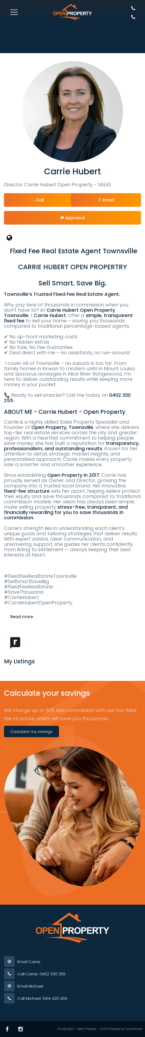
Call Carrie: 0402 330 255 (41, 974)
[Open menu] (14, 12)
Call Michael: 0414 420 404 (42, 998)
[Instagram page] (20, 1029)
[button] (106, 200)
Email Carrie (28, 962)
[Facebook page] (7, 1029)
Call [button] (37, 200)
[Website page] (72, 238)
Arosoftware (133, 1029)
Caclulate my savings (31, 731)
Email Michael (30, 986)
